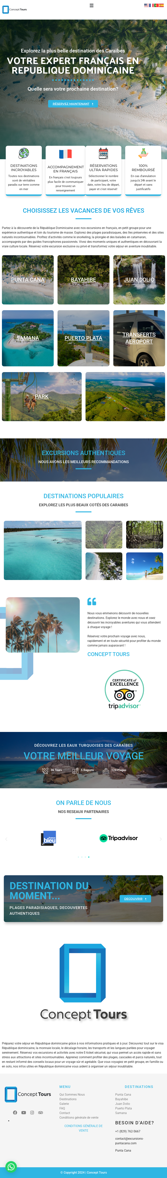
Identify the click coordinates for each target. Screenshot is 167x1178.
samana (27, 338)
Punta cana (27, 279)
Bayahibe (83, 279)
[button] (91, 5)
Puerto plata (83, 338)
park (42, 396)
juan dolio (139, 279)
